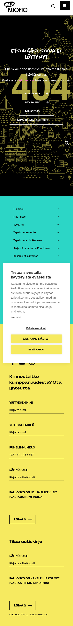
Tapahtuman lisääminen (27, 240)
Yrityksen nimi (21, 402)
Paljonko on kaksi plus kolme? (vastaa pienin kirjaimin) (34, 580)
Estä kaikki (36, 349)
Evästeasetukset (36, 328)
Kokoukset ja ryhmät (25, 256)
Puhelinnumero (22, 447)
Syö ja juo (36, 102)
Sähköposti (18, 470)
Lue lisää (16, 317)
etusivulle (26, 80)
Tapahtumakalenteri (37, 120)
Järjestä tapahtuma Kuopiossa (31, 248)
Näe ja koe (36, 93)
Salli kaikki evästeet (36, 338)
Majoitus (36, 111)
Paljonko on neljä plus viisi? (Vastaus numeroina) (33, 494)
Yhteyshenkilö (21, 425)
